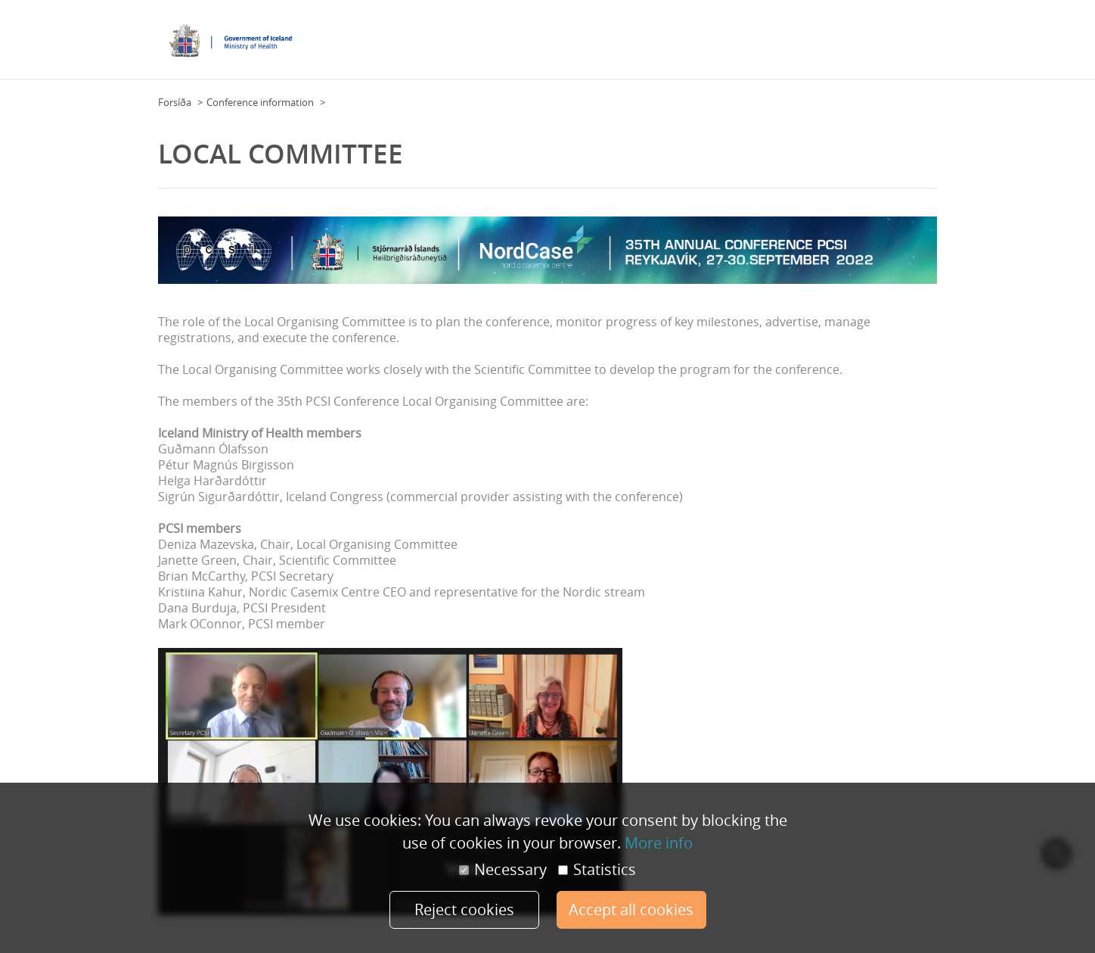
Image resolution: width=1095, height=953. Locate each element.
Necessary (503, 869)
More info (659, 843)
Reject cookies (464, 909)
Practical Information (695, 44)
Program (775, 44)
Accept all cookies (631, 909)
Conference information (260, 102)
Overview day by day (852, 44)
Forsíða (174, 102)
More (920, 44)
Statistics (597, 869)
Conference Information (581, 44)
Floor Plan (493, 44)
